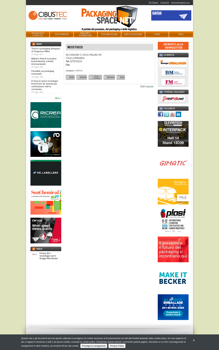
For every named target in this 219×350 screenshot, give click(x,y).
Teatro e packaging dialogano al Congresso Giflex (45, 50)
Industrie (149, 86)
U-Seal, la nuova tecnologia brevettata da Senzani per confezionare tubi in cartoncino (44, 85)
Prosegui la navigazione (94, 346)
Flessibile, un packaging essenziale (42, 72)
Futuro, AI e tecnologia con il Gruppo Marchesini (43, 256)
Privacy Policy (117, 346)
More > (58, 98)
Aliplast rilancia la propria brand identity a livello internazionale (43, 61)
